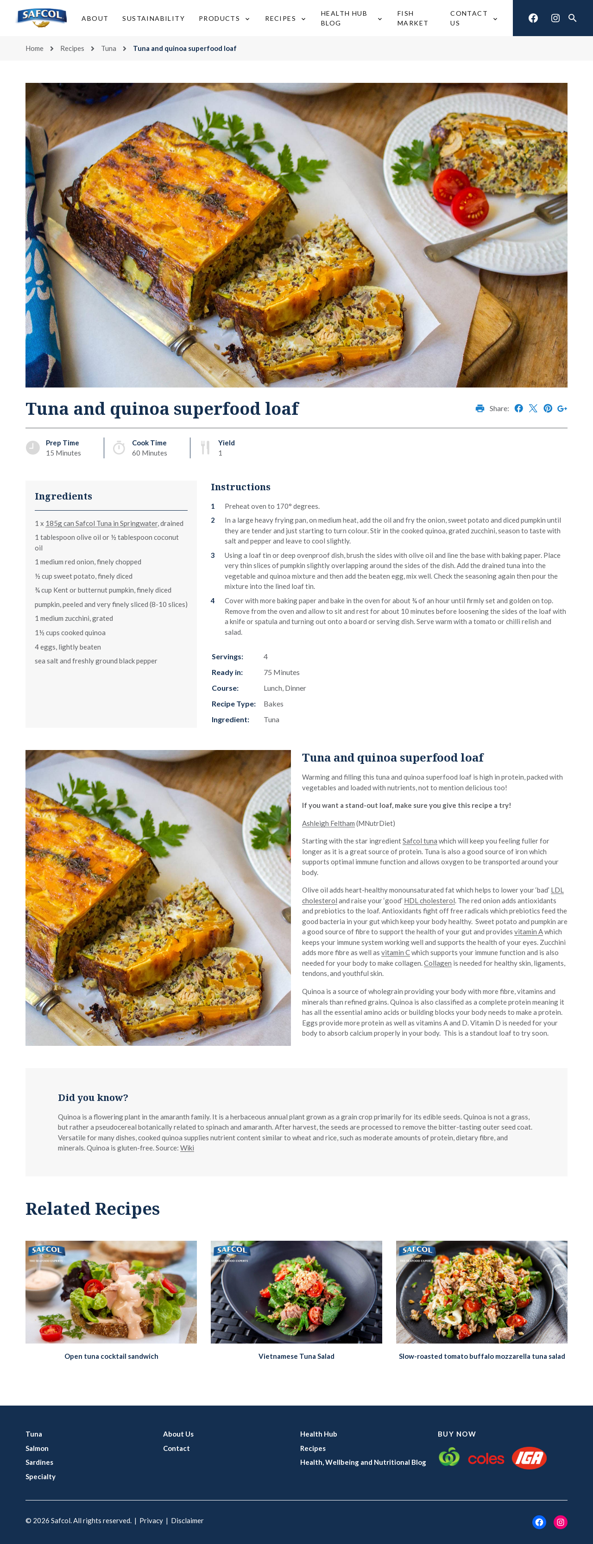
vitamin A (528, 931)
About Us (178, 1434)
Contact (176, 1448)
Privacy (151, 1520)
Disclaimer (187, 1520)
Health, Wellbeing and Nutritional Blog (363, 1462)
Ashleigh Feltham (328, 823)
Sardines (39, 1462)
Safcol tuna (420, 841)
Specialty (40, 1476)
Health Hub (318, 1434)
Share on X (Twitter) (533, 408)
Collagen (438, 963)
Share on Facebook (519, 408)
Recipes (72, 48)
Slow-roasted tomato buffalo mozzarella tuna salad (482, 1356)
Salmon (37, 1448)
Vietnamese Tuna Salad (296, 1356)
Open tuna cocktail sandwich (111, 1356)
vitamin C (395, 952)
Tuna (108, 48)
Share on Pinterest (548, 408)
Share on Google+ (562, 408)
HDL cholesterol (429, 900)
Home (34, 48)
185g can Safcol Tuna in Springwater (101, 523)
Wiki (187, 1148)
